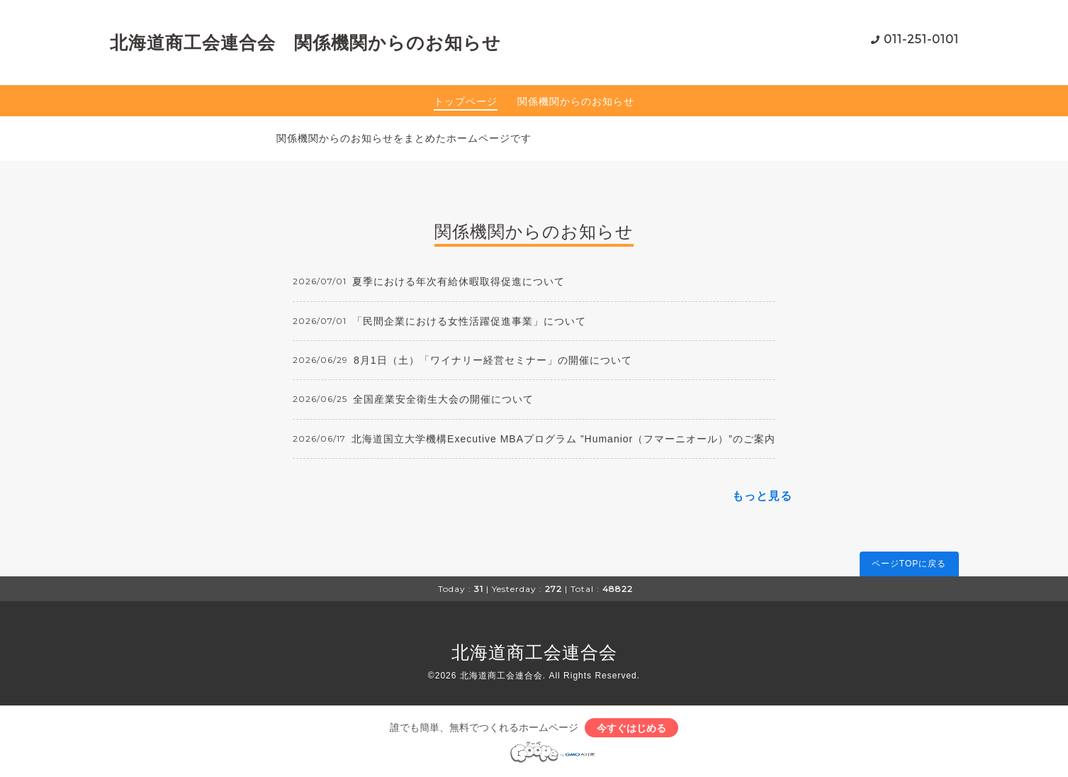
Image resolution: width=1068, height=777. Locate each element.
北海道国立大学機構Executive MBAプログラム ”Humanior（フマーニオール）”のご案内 (563, 439)
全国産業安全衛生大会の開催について (443, 399)
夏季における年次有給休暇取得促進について (458, 281)
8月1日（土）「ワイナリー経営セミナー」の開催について (493, 360)
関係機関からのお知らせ (575, 101)
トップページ (466, 101)
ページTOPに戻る (909, 564)
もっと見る (762, 496)
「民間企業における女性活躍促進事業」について (469, 321)
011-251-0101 (921, 39)
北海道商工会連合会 (534, 652)
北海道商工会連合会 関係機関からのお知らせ (305, 42)
